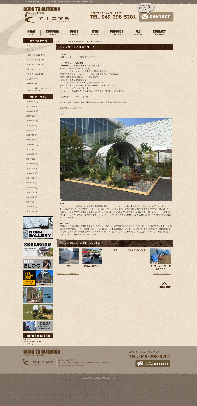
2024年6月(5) (31, 188)
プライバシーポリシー (32, 342)
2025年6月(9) (31, 130)
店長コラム (67, 42)
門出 (69, 266)
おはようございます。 (138, 250)
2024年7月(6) (31, 183)
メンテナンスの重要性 (35, 74)
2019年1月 (77, 42)
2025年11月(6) (32, 106)
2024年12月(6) (32, 159)
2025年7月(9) (31, 125)
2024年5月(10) (32, 192)
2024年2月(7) (31, 207)
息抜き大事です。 (92, 266)
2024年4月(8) (31, 197)
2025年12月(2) (32, 102)
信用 (115, 250)
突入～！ (29, 50)
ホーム (58, 42)
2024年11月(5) (32, 164)
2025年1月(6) (31, 154)
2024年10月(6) (32, 168)
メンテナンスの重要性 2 (36, 64)
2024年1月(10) (32, 211)
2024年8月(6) (31, 178)
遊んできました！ (33, 69)
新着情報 (26, 339)
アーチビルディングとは (36, 84)
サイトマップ (28, 344)
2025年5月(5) (31, 135)
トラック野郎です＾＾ (35, 45)
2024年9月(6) (31, 173)
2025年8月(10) (32, 121)
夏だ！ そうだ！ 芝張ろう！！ (161, 267)
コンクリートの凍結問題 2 (68, 274)
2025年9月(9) (31, 116)
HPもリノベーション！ (162, 274)
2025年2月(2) (31, 149)
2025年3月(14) (32, 145)
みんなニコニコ (32, 79)
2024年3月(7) (31, 202)
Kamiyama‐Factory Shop (65, 239)
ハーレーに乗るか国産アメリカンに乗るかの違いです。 (39, 89)
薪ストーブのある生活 (35, 60)
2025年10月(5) (32, 111)
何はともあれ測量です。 (36, 55)
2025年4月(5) (31, 140)
